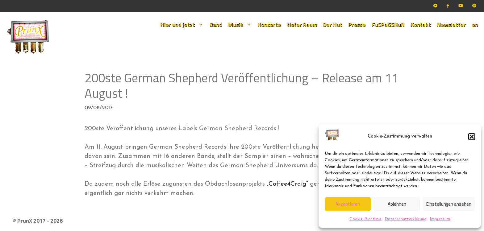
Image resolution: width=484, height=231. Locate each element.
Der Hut (332, 24)
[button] (472, 137)
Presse (356, 24)
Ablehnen (397, 204)
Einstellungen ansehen (448, 204)
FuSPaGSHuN (388, 24)
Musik (241, 24)
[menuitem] (475, 24)
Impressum (440, 219)
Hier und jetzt (183, 24)
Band (216, 24)
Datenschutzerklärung (406, 219)
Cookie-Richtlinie (365, 219)
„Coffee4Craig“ (287, 184)
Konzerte (269, 24)
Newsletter (451, 24)
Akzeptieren (348, 204)
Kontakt (421, 24)
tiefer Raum (302, 24)
